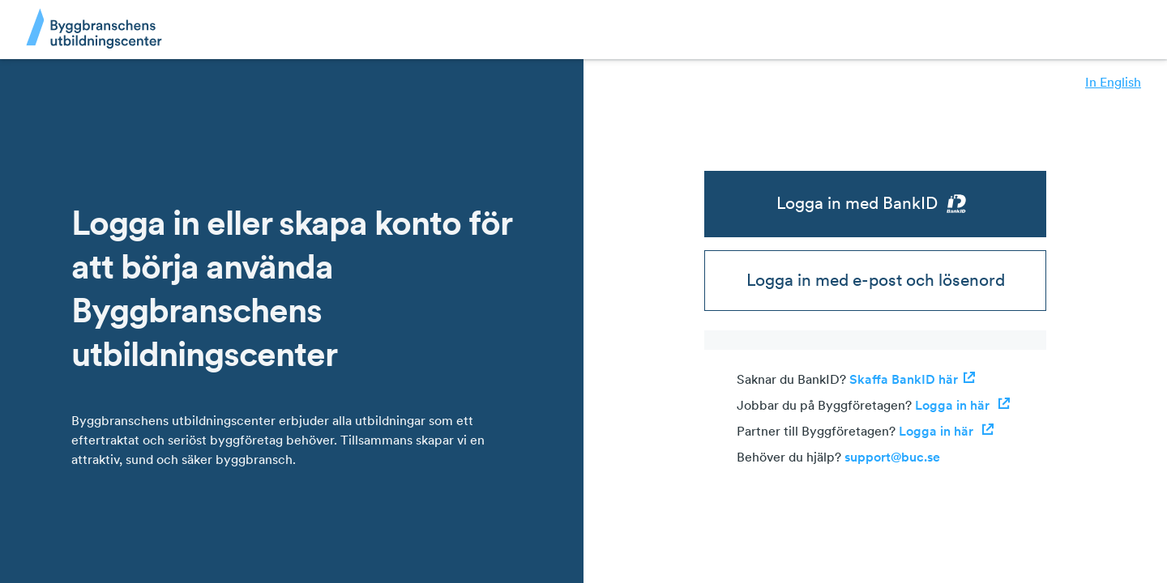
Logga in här (963, 405)
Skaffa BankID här (912, 379)
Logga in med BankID (875, 203)
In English (1113, 82)
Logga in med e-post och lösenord (875, 280)
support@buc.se (892, 457)
